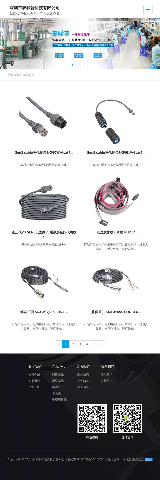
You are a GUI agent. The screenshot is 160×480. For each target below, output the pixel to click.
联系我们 (107, 366)
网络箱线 (58, 381)
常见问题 (83, 387)
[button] (72, 65)
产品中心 (58, 366)
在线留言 (106, 381)
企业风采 (34, 387)
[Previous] (58, 344)
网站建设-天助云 (133, 459)
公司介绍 (34, 374)
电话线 (56, 387)
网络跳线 (58, 374)
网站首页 (29, 75)
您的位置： (15, 75)
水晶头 (56, 393)
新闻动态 (83, 366)
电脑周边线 (59, 399)
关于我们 (35, 366)
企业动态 (83, 374)
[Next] (101, 344)
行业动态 (83, 381)
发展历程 (34, 381)
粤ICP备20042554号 (94, 459)
